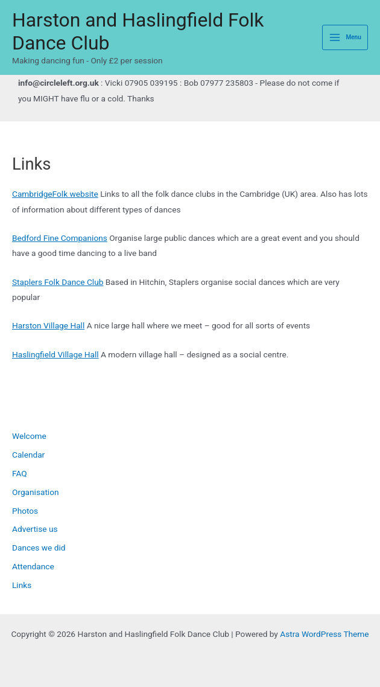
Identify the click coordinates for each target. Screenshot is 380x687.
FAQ (19, 473)
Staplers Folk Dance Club (57, 282)
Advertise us (34, 529)
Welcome (29, 436)
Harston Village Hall (48, 325)
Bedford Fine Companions (59, 238)
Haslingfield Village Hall (55, 354)
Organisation (35, 492)
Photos (25, 511)
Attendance (33, 566)
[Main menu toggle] (345, 38)
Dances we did (38, 547)
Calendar (28, 454)
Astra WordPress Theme (324, 634)
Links (21, 585)
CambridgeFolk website (55, 194)
